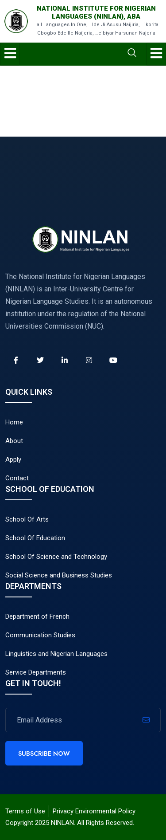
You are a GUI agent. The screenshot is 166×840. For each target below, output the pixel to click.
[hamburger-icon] (10, 54)
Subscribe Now (44, 753)
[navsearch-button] (96, 54)
